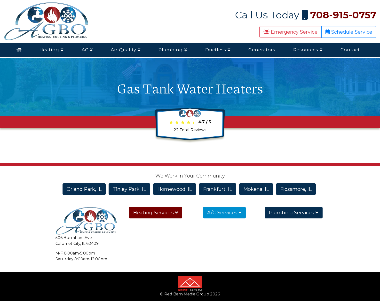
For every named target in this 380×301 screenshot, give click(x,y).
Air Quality (126, 50)
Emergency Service (290, 32)
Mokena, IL (256, 189)
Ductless (218, 50)
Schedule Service (348, 32)
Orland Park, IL (84, 189)
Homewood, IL (174, 189)
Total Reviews (190, 130)
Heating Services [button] (155, 213)
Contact (350, 50)
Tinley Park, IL (129, 189)
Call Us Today (305, 15)
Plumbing (172, 50)
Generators (261, 50)
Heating (52, 50)
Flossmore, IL (296, 189)
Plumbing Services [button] (293, 213)
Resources (308, 50)
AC (87, 50)
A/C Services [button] (224, 213)
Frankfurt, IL (217, 189)
